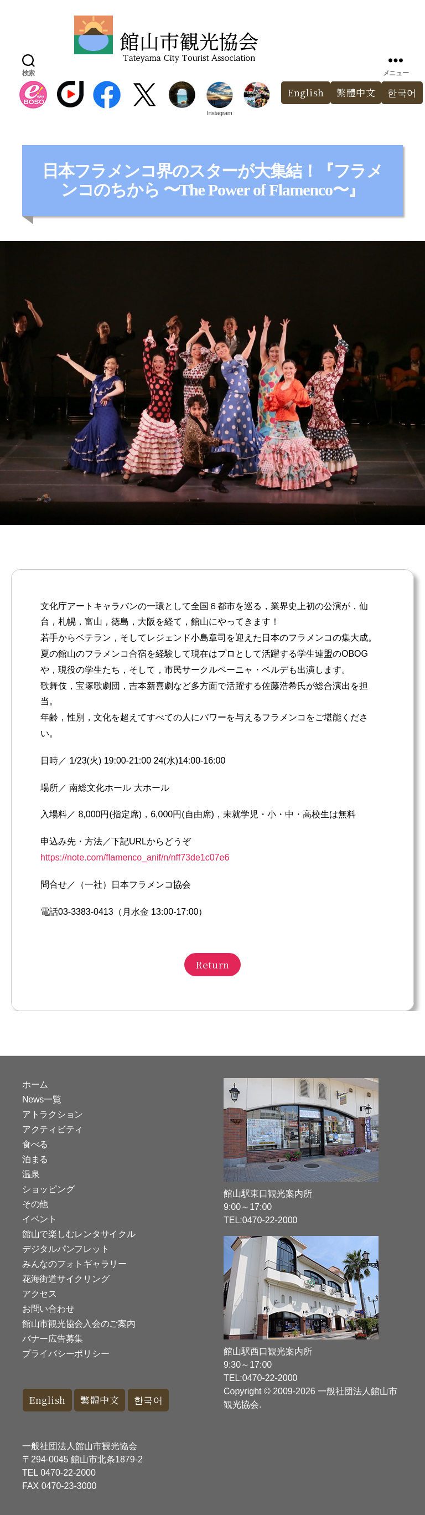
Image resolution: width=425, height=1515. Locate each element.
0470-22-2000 (68, 1472)
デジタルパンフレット (65, 1249)
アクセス (39, 1293)
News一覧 (41, 1099)
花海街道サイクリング (65, 1279)
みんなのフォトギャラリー (74, 1264)
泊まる (35, 1159)
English (305, 93)
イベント (39, 1219)
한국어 (148, 1400)
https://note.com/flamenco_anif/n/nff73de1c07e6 (134, 857)
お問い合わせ (48, 1308)
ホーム (35, 1084)
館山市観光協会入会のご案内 (79, 1323)
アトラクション (52, 1114)
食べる (35, 1144)
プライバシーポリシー (65, 1353)
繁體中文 (355, 93)
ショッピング (48, 1189)
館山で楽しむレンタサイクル (79, 1234)
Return (212, 964)
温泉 (30, 1174)
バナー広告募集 (52, 1338)
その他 (35, 1204)
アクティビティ (52, 1129)
